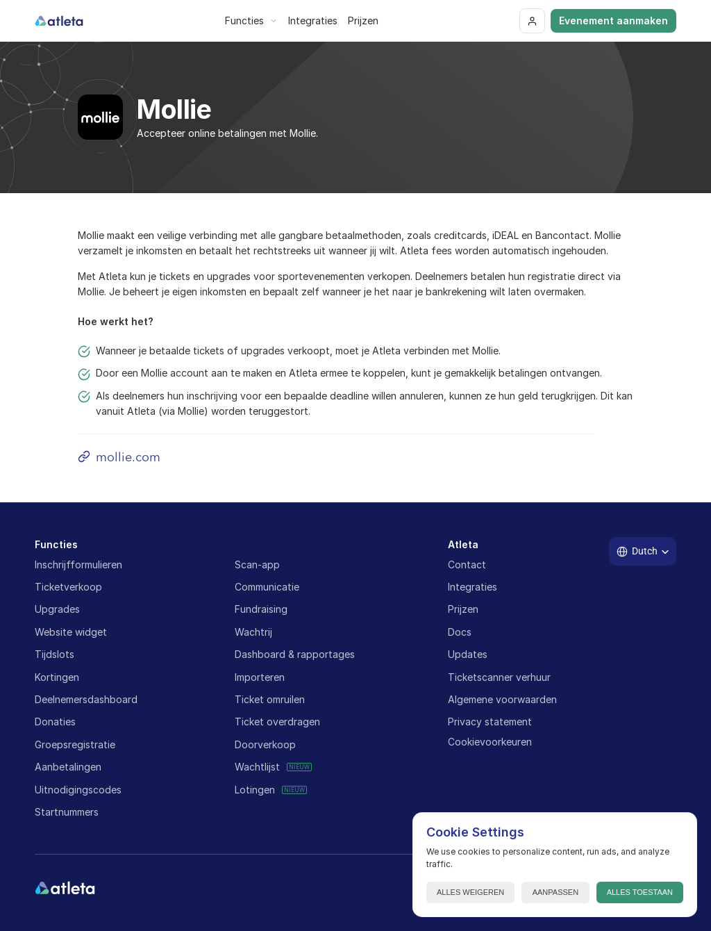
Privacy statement (490, 721)
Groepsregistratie (75, 744)
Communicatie (267, 587)
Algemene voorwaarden (502, 699)
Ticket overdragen (277, 721)
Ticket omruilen (270, 699)
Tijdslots (54, 654)
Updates (467, 654)
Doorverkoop (265, 744)
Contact (467, 564)
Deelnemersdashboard (86, 699)
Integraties (472, 587)
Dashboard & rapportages (295, 654)
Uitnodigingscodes (78, 790)
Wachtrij (253, 632)
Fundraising (261, 609)
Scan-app (257, 564)
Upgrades (57, 609)
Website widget (71, 632)
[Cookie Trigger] (490, 742)
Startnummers (67, 812)
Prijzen (463, 609)
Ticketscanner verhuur (499, 677)
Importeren (260, 677)
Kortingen (57, 677)
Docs (459, 632)
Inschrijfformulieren (78, 564)
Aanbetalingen (68, 767)
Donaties (55, 721)
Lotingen (255, 790)
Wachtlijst (257, 767)
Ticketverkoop (68, 587)
